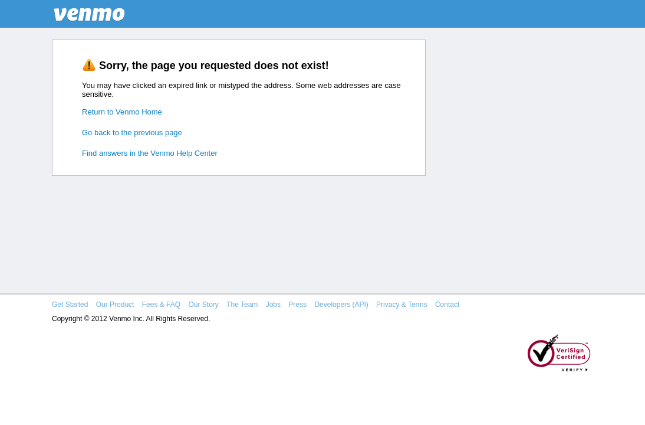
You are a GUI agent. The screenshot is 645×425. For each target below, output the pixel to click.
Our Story (203, 304)
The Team (242, 304)
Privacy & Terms (401, 304)
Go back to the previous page (132, 132)
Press (297, 304)
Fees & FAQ (161, 304)
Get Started (70, 304)
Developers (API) (341, 304)
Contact (447, 304)
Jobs (273, 304)
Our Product (115, 304)
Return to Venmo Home (122, 111)
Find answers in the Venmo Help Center (150, 153)
